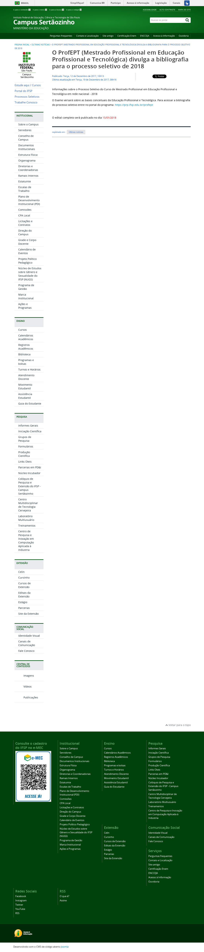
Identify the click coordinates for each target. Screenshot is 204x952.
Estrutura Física (28, 154)
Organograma (26, 160)
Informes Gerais (28, 425)
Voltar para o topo (178, 725)
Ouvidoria (184, 35)
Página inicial (22, 44)
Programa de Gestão (26, 287)
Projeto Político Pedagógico (27, 260)
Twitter (19, 904)
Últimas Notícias (41, 44)
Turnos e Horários (29, 369)
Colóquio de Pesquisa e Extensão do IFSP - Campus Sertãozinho (29, 486)
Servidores (24, 130)
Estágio (22, 602)
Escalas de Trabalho (24, 189)
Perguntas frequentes (61, 35)
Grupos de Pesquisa (24, 438)
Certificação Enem (126, 35)
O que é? (64, 896)
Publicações (26, 697)
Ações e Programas (25, 305)
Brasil (25, 3)
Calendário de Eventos (27, 251)
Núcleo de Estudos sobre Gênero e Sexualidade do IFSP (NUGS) (29, 274)
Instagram (21, 900)
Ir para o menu (40, 10)
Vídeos (23, 686)
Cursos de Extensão (24, 585)
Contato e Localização (87, 35)
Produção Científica (24, 454)
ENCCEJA (144, 35)
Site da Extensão (28, 613)
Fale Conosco (26, 651)
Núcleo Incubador (29, 473)
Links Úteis (25, 461)
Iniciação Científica (29, 431)
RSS (17, 913)
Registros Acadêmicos (25, 346)
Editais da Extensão (24, 594)
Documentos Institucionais (26, 147)
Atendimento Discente (26, 377)
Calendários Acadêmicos (25, 337)
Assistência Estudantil (25, 396)
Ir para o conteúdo (22, 10)
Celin (21, 572)
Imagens (24, 675)
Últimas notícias (76, 132)
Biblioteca (24, 354)
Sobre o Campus (28, 124)
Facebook (20, 896)
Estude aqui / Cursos (28, 85)
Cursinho (24, 577)
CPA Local (24, 215)
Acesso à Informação (164, 35)
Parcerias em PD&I (29, 467)
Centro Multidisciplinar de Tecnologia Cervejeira (28, 505)
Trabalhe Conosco (26, 102)
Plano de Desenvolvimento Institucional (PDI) (29, 200)
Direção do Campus (25, 232)
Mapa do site (184, 9)
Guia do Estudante (29, 403)
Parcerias (24, 608)
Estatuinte (24, 181)
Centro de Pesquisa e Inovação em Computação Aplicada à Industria (26, 541)
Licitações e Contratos (25, 223)
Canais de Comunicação (26, 643)
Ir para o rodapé (73, 10)
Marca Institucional (26, 296)
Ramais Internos (28, 175)
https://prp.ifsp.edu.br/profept (134, 105)
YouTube (20, 909)
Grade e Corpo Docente (27, 241)
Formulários (25, 446)
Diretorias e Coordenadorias (28, 168)
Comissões (24, 209)
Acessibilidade (150, 9)
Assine (63, 900)
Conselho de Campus (26, 137)
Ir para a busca (56, 10)
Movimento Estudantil (25, 386)
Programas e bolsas (26, 361)
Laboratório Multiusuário (26, 518)
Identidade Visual (29, 635)
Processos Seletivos (27, 96)
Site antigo (108, 35)
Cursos (22, 329)
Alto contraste (167, 9)
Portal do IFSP (23, 91)
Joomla (65, 946)
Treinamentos (26, 525)
